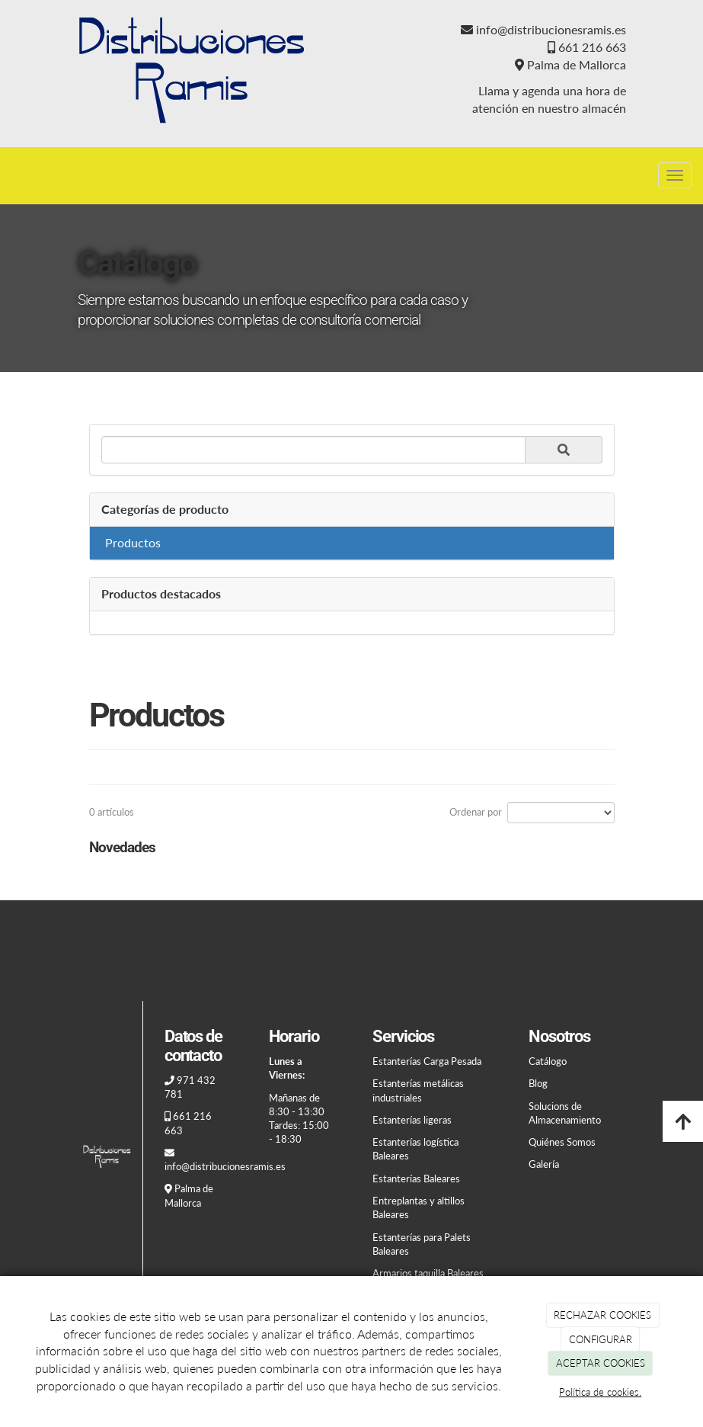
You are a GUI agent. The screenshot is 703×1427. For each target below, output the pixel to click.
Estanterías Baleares (416, 1178)
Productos (133, 542)
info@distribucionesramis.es (551, 29)
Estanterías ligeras (412, 1120)
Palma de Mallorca (576, 64)
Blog (538, 1083)
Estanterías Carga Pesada (426, 1061)
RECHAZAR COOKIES (602, 1315)
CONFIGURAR (600, 1339)
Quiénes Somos (562, 1142)
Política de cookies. (600, 1392)
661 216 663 (592, 47)
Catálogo (548, 1061)
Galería (544, 1164)
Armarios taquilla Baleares (428, 1273)
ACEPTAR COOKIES (600, 1363)
